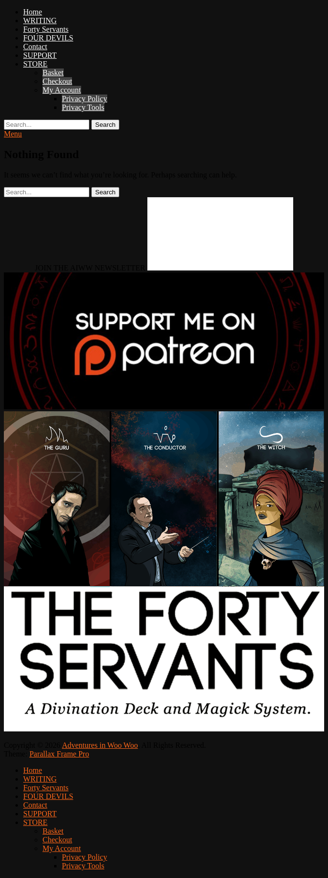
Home (32, 12)
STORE (35, 64)
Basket (53, 72)
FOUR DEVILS (48, 38)
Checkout (57, 81)
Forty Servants (46, 29)
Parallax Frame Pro (59, 754)
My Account (62, 90)
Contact (35, 46)
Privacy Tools (83, 107)
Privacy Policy (84, 99)
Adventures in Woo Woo (100, 745)
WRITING (40, 20)
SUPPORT (40, 55)
